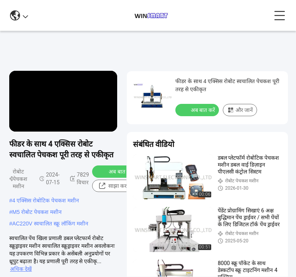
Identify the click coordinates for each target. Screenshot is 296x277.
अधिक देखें (21, 269)
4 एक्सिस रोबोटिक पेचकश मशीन (45, 200)
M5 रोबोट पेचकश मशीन (37, 212)
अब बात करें (116, 171)
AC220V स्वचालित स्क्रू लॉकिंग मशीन (50, 223)
